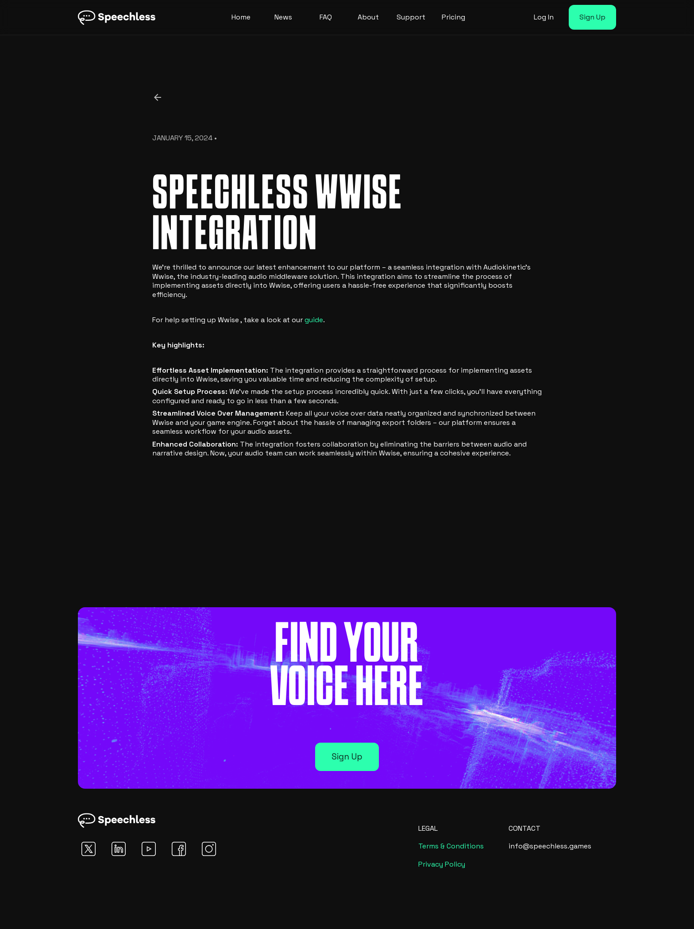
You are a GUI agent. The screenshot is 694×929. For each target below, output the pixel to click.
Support (411, 17)
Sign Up (592, 17)
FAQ (326, 17)
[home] (116, 17)
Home (241, 17)
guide (314, 319)
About (368, 17)
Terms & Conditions (451, 846)
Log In (544, 17)
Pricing (453, 17)
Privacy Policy (441, 864)
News (283, 17)
